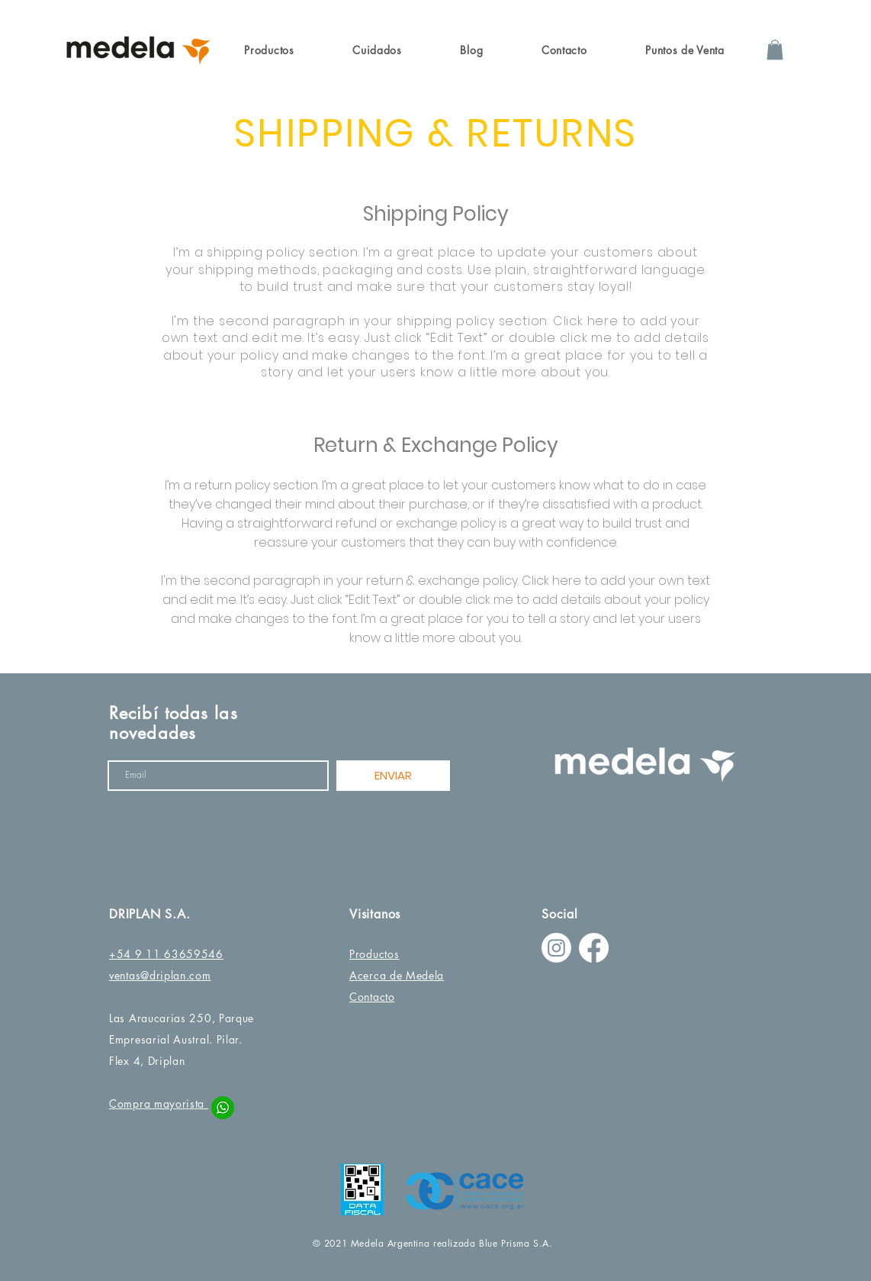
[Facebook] (594, 948)
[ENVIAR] (393, 775)
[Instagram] (556, 948)
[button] (269, 49)
